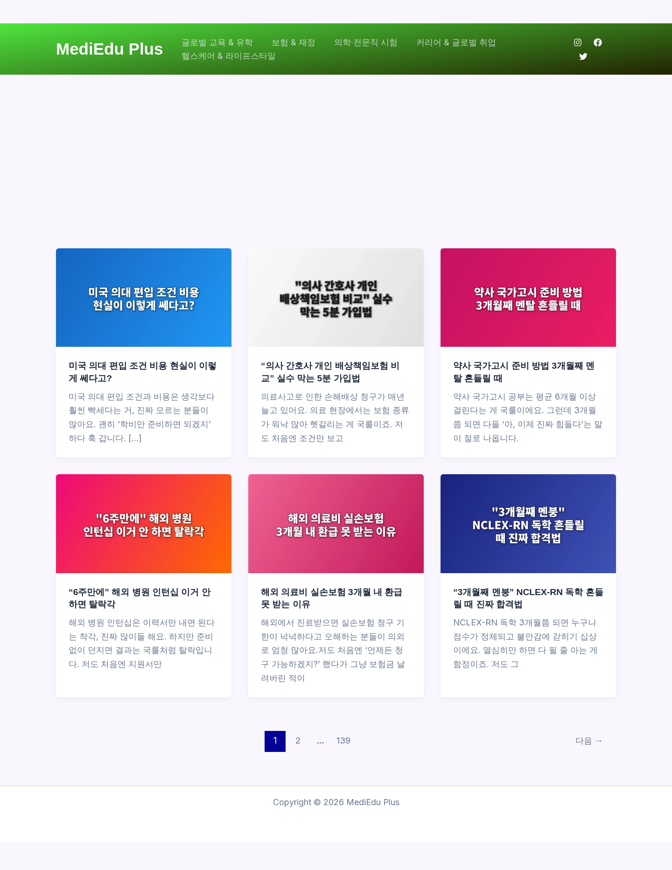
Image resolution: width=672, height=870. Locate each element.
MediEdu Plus (109, 49)
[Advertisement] (336, 144)
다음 (588, 740)
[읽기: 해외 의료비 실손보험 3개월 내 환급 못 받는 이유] (336, 523)
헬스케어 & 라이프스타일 (228, 56)
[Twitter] (582, 56)
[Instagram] (577, 42)
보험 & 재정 (291, 42)
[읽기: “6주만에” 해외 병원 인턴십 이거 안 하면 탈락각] (143, 523)
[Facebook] (597, 42)
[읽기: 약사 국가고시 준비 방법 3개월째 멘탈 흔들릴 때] (528, 297)
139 (343, 740)
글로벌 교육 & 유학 (216, 42)
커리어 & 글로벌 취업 (450, 42)
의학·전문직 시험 (361, 42)
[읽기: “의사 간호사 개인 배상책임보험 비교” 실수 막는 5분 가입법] (336, 297)
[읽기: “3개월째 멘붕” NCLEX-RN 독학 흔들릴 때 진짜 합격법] (528, 523)
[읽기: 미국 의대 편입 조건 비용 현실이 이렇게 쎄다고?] (143, 297)
